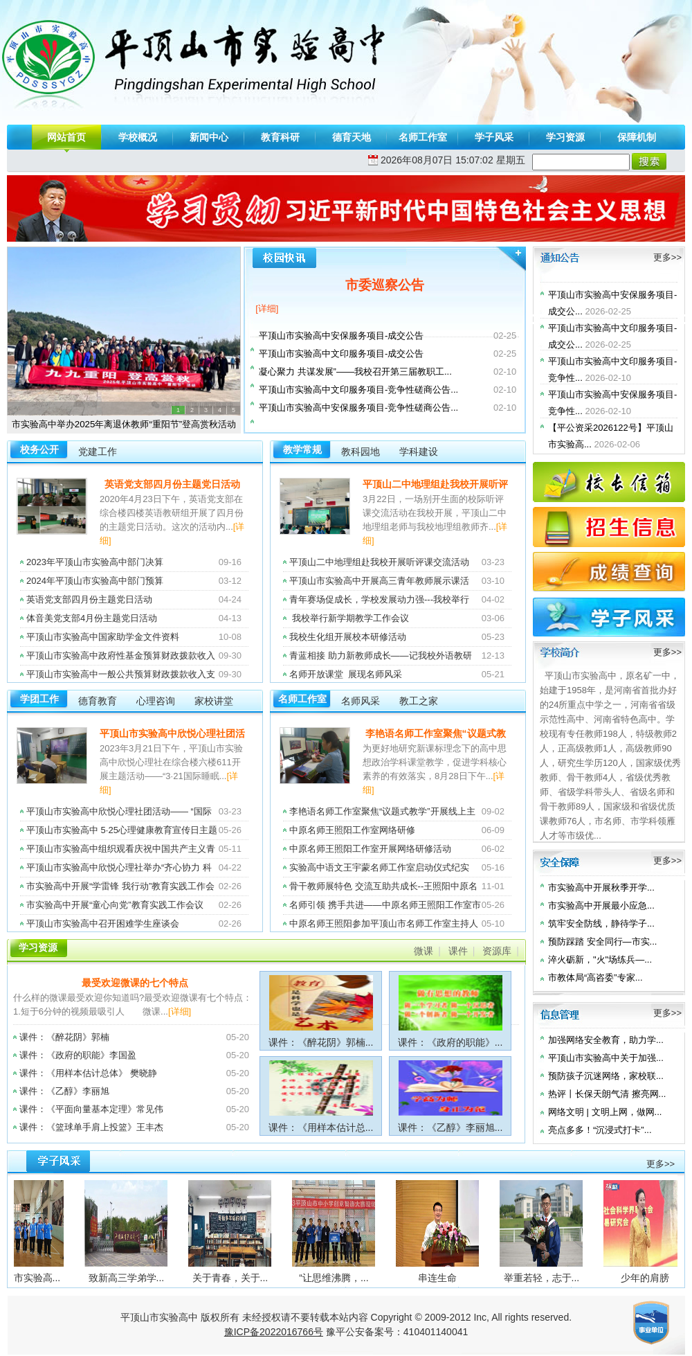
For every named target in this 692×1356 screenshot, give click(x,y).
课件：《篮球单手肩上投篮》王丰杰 (91, 1127)
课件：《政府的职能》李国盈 (77, 1055)
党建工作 (97, 451)
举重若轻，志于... (561, 1277)
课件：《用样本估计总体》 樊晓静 (88, 1073)
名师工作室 (423, 137)
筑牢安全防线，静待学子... (601, 923)
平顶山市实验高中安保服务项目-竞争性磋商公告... (358, 407)
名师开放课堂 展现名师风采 (345, 674)
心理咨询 (155, 700)
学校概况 (137, 137)
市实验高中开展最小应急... (601, 905)
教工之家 (418, 700)
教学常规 (302, 449)
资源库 (496, 950)
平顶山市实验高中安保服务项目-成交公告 (341, 335)
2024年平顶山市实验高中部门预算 (94, 581)
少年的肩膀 (664, 1277)
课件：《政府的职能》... (450, 1042)
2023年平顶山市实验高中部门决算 (94, 562)
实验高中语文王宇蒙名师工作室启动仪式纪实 (379, 867)
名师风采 (360, 700)
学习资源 (565, 137)
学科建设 (418, 451)
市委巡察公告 (384, 285)
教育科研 (280, 137)
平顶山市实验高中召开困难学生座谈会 (102, 923)
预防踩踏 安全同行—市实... (602, 941)
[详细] (266, 308)
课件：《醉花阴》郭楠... (321, 1042)
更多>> (667, 257)
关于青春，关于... (250, 1277)
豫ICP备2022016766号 (273, 1331)
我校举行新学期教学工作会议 (349, 618)
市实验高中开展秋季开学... (601, 887)
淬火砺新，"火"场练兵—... (600, 959)
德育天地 (351, 137)
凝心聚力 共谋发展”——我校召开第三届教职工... (355, 371)
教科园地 (360, 451)
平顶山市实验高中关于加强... (606, 1058)
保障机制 (636, 137)
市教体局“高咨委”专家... (595, 977)
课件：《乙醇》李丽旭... (450, 1127)
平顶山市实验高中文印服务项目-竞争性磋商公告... (358, 389)
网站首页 (66, 137)
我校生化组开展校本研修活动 (349, 637)
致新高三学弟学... (146, 1277)
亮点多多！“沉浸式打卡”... (600, 1130)
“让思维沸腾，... (353, 1277)
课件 (458, 950)
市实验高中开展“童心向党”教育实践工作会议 (114, 905)
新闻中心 (209, 137)
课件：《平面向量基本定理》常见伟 (91, 1109)
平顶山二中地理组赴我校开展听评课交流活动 (379, 562)
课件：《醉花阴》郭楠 (64, 1037)
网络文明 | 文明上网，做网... (605, 1112)
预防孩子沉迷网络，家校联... (606, 1076)
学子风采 (494, 137)
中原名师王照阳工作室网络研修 (352, 830)
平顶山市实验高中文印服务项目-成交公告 (341, 353)
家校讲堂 (213, 700)
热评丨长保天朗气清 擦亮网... (607, 1094)
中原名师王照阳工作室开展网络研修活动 (370, 849)
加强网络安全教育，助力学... (606, 1040)
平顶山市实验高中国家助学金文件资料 (102, 637)
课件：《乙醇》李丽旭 (64, 1091)
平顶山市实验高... (42, 1277)
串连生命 (456, 1277)
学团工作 (39, 698)
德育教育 (97, 700)
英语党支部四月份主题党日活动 (172, 484)
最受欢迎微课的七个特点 (135, 982)
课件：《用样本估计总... (321, 1127)
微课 (423, 950)
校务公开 (39, 449)
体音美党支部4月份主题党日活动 (91, 618)
